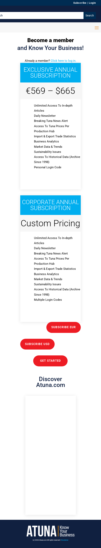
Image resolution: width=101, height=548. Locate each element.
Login (92, 2)
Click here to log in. (63, 60)
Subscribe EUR (63, 327)
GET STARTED (50, 360)
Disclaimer (64, 540)
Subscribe (79, 2)
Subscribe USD (37, 344)
